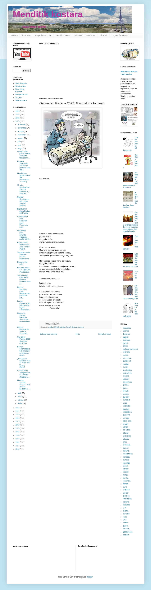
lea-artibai (127, 430)
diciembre (22, 124)
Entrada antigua (104, 334)
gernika (125, 385)
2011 (18, 446)
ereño (125, 517)
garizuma (126, 415)
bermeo (126, 394)
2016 (18, 428)
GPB (124, 508)
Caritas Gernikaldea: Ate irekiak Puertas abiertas (23, 201)
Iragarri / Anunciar (43, 35)
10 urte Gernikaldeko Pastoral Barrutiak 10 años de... (23, 189)
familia (125, 346)
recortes (81, 327)
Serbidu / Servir (63, 35)
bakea (125, 388)
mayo (20, 149)
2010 (18, 449)
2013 (18, 439)
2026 (18, 111)
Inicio (78, 334)
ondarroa (126, 505)
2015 (18, 432)
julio (19, 142)
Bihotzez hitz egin (22, 263)
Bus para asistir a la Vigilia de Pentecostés (23, 270)
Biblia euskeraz (21, 83)
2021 (18, 411)
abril (20, 393)
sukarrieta (127, 481)
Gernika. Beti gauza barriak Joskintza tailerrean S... (23, 155)
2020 (18, 415)
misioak (126, 376)
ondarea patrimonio (130, 349)
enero (20, 403)
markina (126, 502)
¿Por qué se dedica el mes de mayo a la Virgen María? (23, 363)
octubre (21, 131)
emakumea (127, 373)
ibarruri (125, 484)
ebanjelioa (127, 328)
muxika (125, 478)
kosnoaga (126, 445)
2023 (18, 121)
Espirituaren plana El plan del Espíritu (23, 211)
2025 (18, 115)
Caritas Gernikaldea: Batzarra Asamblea (23, 330)
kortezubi (126, 490)
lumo (125, 520)
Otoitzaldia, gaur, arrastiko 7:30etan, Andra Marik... (24, 235)
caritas (125, 355)
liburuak (75, 327)
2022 (18, 408)
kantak (68, 327)
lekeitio (125, 511)
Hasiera (14, 35)
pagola (125, 337)
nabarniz (126, 514)
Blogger (90, 577)
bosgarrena (127, 382)
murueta (126, 460)
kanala (125, 466)
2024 (18, 118)
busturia (126, 451)
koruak (125, 424)
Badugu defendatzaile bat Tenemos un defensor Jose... (23, 351)
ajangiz (125, 469)
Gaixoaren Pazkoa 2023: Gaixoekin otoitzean (23, 340)
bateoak (126, 409)
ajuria (125, 487)
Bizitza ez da (136, 274)
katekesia (126, 340)
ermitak (125, 364)
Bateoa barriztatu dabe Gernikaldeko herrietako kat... (23, 292)
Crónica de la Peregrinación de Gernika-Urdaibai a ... (23, 374)
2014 (18, 435)
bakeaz (125, 448)
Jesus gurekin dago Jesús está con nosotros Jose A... (24, 279)
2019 (18, 418)
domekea (126, 334)
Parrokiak (26, 35)
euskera (126, 529)
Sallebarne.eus (21, 100)
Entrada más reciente (48, 334)
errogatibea (127, 412)
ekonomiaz (127, 358)
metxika (126, 535)
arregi (125, 403)
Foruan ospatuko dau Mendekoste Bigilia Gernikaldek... (23, 305)
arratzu (125, 523)
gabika (125, 526)
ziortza (125, 427)
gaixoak (62, 327)
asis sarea (127, 436)
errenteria (126, 406)
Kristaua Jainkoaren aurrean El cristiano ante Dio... (23, 165)
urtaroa (125, 433)
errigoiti (125, 472)
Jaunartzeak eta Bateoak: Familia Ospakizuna (23, 255)
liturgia (125, 343)
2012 (18, 442)
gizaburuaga (127, 532)
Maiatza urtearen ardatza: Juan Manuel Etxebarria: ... (23, 384)
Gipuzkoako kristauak (19, 90)
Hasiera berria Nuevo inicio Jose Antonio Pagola (23, 246)
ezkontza (126, 463)
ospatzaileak (128, 454)
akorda (125, 493)
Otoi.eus (18, 97)
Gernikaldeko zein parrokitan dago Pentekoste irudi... (22, 222)
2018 (18, 421)
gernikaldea (127, 370)
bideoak (56, 327)
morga (125, 475)
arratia (50, 327)
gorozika (126, 496)
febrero (21, 400)
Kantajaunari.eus (21, 94)
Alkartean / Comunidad (84, 35)
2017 (18, 425)
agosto (20, 138)
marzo (20, 396)
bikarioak (126, 352)
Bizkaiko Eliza (20, 86)
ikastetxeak (127, 499)
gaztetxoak (127, 361)
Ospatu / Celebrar (120, 35)
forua (125, 442)
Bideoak (103, 35)
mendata (126, 457)
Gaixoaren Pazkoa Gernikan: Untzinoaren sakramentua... (23, 318)
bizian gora (127, 421)
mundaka (126, 400)
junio (20, 145)
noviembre (22, 128)
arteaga (126, 439)
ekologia (126, 418)
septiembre (22, 135)
